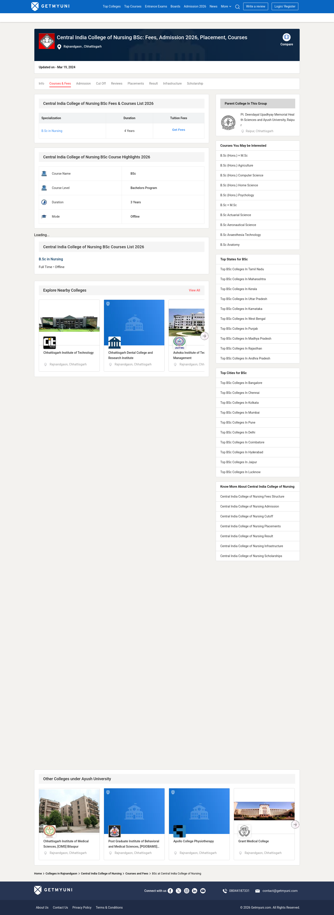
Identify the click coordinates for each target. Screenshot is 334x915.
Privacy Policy (81, 907)
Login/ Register (285, 6)
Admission (83, 83)
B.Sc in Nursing (51, 131)
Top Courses (132, 6)
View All (194, 290)
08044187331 (239, 891)
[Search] (237, 6)
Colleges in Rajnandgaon (61, 873)
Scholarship (195, 83)
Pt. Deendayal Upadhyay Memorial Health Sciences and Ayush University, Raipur (268, 120)
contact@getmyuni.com (280, 891)
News (213, 6)
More (226, 6)
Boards (175, 6)
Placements (136, 83)
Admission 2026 (195, 6)
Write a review (255, 6)
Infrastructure (172, 83)
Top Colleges (112, 6)
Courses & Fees (60, 83)
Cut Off (101, 83)
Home (38, 873)
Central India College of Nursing (101, 873)
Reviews (116, 83)
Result (153, 83)
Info (41, 83)
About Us (42, 907)
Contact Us (60, 907)
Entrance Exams (156, 6)
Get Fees (178, 130)
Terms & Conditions (109, 907)
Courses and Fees (136, 873)
